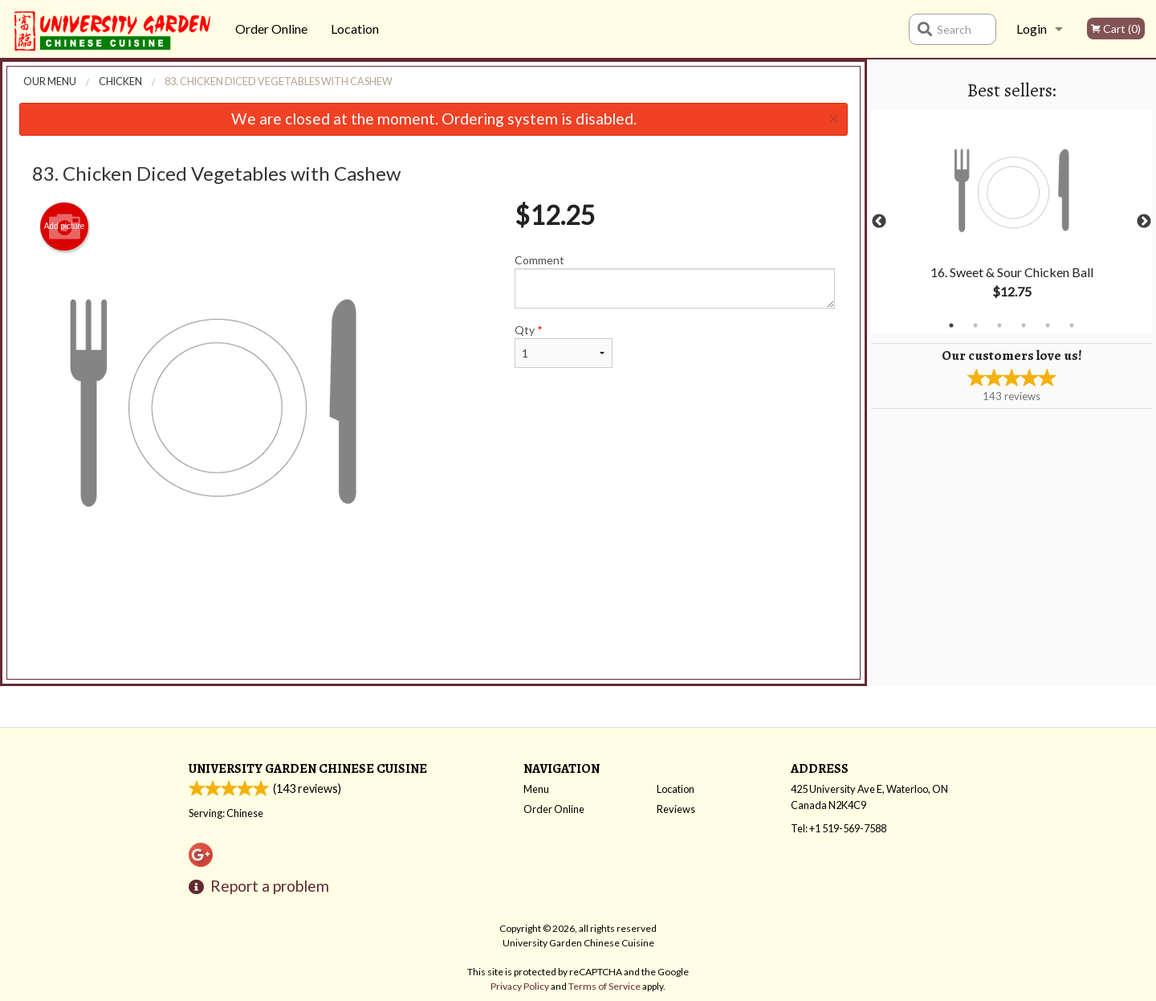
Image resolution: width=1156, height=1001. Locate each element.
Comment (675, 280)
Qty (564, 345)
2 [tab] (975, 325)
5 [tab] (1048, 325)
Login (1031, 28)
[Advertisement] (433, 635)
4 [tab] (1024, 325)
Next (1144, 222)
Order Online (271, 28)
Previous (879, 222)
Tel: (838, 828)
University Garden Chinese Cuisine (308, 768)
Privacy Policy (519, 986)
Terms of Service (604, 986)
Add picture (64, 226)
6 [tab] (1072, 325)
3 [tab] (999, 325)
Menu (536, 788)
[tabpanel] (1011, 221)
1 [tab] (951, 325)
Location (355, 28)
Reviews (676, 809)
